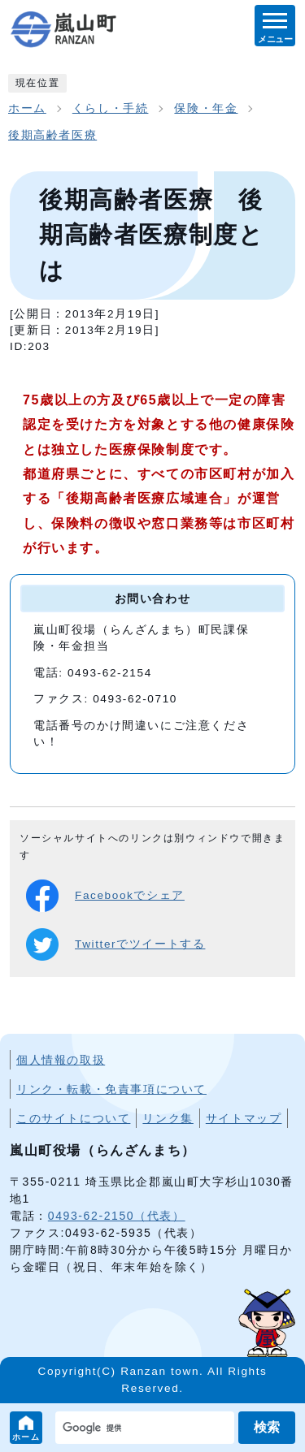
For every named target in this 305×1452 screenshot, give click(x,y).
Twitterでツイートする (115, 944)
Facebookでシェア (105, 895)
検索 (267, 1427)
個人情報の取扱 (60, 1059)
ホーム (26, 1437)
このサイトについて (73, 1118)
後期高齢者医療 (52, 135)
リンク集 (167, 1118)
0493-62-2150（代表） (116, 1215)
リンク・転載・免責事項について (111, 1089)
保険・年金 (205, 108)
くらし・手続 (110, 108)
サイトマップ (244, 1118)
